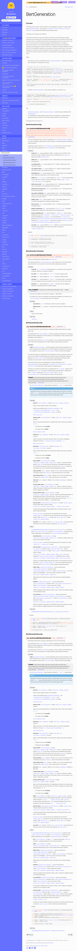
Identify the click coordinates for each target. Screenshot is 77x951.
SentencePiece (53, 259)
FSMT (3, 201)
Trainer (4, 130)
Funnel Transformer (7, 203)
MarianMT (4, 220)
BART (3, 143)
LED (3, 213)
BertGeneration (5, 153)
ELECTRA (4, 194)
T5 (3, 261)
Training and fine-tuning (8, 47)
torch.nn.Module (45, 340)
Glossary (4, 35)
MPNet (4, 230)
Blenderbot (5, 167)
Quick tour (4, 27)
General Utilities (6, 298)
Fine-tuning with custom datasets (10, 65)
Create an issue (43, 946)
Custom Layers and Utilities (9, 286)
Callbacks (4, 108)
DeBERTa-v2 (5, 184)
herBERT (4, 206)
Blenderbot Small (6, 170)
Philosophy (5, 32)
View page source (69, 7)
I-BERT (4, 208)
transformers (12, 14)
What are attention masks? (39, 432)
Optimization (5, 118)
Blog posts (36, 946)
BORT (3, 172)
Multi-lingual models (7, 55)
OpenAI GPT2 (5, 237)
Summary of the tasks (7, 40)
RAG (3, 247)
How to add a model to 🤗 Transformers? (9, 87)
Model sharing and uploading (9, 50)
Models (4, 116)
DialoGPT (4, 187)
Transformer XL (6, 266)
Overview (5, 155)
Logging (4, 113)
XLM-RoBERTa (6, 276)
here (42, 121)
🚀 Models (63, 2)
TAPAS (4, 264)
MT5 (3, 232)
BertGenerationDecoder (9, 165)
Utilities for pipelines (7, 289)
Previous (30, 934)
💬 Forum (72, 2)
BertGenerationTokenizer (9, 160)
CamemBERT (5, 174)
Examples (4, 63)
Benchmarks (5, 103)
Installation (5, 30)
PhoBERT (4, 242)
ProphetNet (5, 244)
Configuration (5, 111)
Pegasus (4, 240)
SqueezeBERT (6, 259)
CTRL (3, 179)
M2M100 (4, 223)
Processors (5, 125)
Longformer (5, 215)
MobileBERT (5, 228)
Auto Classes (5, 141)
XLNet (3, 278)
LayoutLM (4, 211)
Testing (4, 90)
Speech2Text (5, 256)
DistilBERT (4, 189)
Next (70, 934)
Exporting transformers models (10, 92)
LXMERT (4, 218)
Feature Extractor (6, 132)
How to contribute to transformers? (7, 83)
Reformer (4, 249)
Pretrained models (7, 60)
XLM (3, 271)
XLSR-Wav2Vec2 (6, 281)
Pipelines (4, 123)
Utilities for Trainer (7, 293)
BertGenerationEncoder (9, 162)
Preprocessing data (7, 45)
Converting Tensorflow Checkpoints (8, 77)
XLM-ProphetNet (6, 273)
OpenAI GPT (5, 235)
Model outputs (6, 120)
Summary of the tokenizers (9, 52)
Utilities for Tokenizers (8, 291)
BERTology (5, 98)
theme (39, 943)
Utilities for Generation (8, 296)
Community (5, 74)
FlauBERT (4, 199)
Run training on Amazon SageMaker (8, 71)
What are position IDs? (38, 443)
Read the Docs (49, 943)
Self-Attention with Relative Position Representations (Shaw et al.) (53, 218)
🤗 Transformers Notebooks (9, 68)
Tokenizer (4, 128)
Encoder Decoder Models (8, 196)
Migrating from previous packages (10, 80)
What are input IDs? (37, 415)
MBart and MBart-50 (7, 225)
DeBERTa (4, 182)
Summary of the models (8, 43)
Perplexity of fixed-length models (10, 100)
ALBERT (4, 138)
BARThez (4, 145)
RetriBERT (4, 252)
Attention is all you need (39, 358)
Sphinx (32, 943)
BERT (3, 148)
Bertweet (4, 150)
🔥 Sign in (54, 2)
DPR (3, 191)
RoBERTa (4, 254)
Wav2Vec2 (4, 268)
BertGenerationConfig (8, 158)
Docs (27, 7)
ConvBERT (5, 177)
